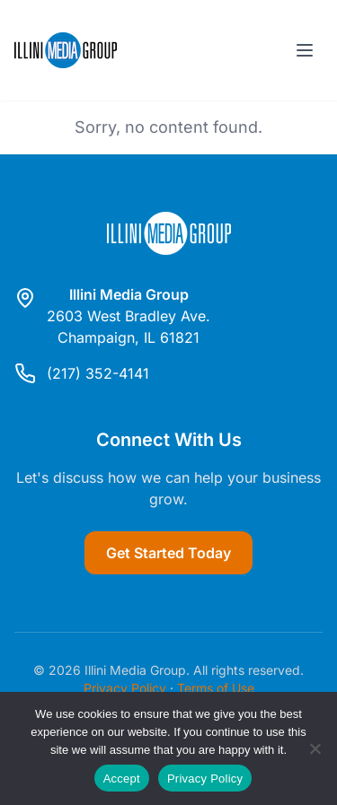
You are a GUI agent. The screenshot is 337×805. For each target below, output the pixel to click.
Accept (121, 778)
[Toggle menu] (305, 50)
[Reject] (315, 748)
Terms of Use (215, 688)
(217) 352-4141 (98, 373)
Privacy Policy (125, 688)
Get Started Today (168, 553)
